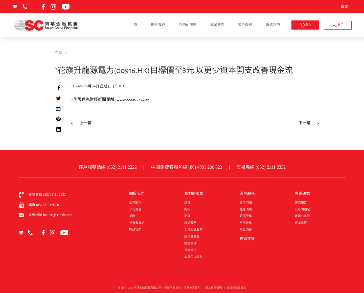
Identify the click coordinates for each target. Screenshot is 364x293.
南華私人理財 (193, 257)
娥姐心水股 (302, 216)
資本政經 (301, 223)
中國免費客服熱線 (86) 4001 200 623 (186, 167)
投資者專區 (191, 236)
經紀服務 (190, 223)
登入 (305, 25)
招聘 (132, 216)
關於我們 (158, 25)
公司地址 (135, 209)
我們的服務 (188, 25)
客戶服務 (245, 25)
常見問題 (246, 229)
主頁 (134, 25)
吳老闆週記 (302, 209)
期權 (187, 216)
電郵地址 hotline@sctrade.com (50, 215)
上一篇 (85, 123)
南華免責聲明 (192, 288)
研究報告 (301, 202)
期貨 (187, 209)
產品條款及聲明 (236, 288)
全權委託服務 (193, 229)
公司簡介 (135, 202)
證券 (187, 202)
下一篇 (305, 123)
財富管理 (190, 243)
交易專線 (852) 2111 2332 (261, 167)
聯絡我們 (273, 25)
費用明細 (246, 202)
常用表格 (246, 223)
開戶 (338, 25)
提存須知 (246, 209)
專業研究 (217, 25)
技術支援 (247, 239)
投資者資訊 (136, 223)
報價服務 (246, 216)
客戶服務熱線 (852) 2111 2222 (107, 167)
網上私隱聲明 (213, 288)
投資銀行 (190, 250)
